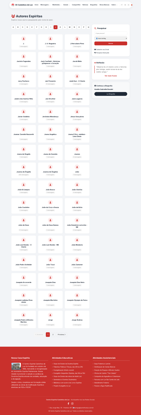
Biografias (93, 5)
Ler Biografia (111, 94)
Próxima (61, 335)
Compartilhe (76, 5)
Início (36, 5)
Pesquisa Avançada (101, 53)
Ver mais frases (111, 76)
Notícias (85, 5)
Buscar (111, 43)
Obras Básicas (104, 5)
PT (122, 4)
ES (128, 4)
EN (125, 4)
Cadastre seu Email (101, 49)
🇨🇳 (131, 4)
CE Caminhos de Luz (22, 4)
